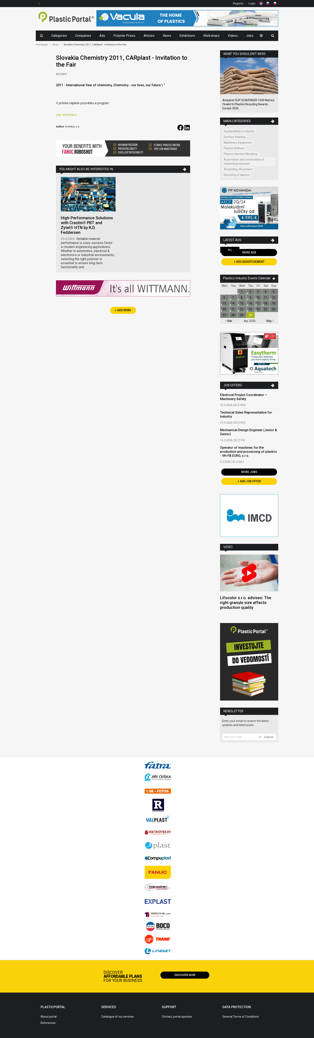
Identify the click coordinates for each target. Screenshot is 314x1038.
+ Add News (123, 310)
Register (238, 3)
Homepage (42, 44)
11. (266, 297)
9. (251, 297)
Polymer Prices (124, 36)
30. (251, 315)
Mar (228, 321)
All (230, 249)
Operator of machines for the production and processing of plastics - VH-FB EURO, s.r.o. (248, 452)
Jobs (249, 36)
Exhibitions (187, 36)
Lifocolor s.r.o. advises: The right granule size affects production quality (245, 602)
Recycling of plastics (237, 175)
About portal (49, 1016)
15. (242, 303)
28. (233, 315)
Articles (149, 36)
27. (225, 315)
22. (242, 309)
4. (266, 291)
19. (274, 303)
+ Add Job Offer (249, 481)
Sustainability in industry (239, 131)
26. (274, 309)
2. (251, 291)
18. (266, 303)
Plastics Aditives (234, 148)
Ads (102, 36)
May (270, 321)
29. (242, 315)
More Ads (249, 252)
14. (233, 303)
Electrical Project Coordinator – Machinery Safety (243, 397)
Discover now (185, 975)
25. (266, 309)
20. (225, 309)
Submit (266, 736)
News (167, 36)
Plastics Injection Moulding (240, 153)
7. (233, 297)
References (48, 1022)
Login (252, 3)
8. (242, 297)
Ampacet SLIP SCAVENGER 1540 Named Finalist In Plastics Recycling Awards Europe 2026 (248, 104)
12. (274, 297)
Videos (233, 36)
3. (258, 291)
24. (258, 309)
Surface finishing (234, 137)
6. (224, 297)
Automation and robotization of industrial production (244, 161)
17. (258, 303)
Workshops (211, 36)
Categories (59, 36)
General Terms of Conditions (240, 1016)
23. (251, 309)
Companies (83, 36)
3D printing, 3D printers (238, 169)
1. (242, 291)
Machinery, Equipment (238, 142)
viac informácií (66, 115)
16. (251, 303)
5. (274, 291)
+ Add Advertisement (249, 261)
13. (225, 303)
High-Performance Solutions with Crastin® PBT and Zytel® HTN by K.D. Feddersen (87, 225)
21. (233, 309)
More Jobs (249, 472)
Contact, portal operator (177, 1016)
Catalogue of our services (117, 1016)
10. (258, 297)
